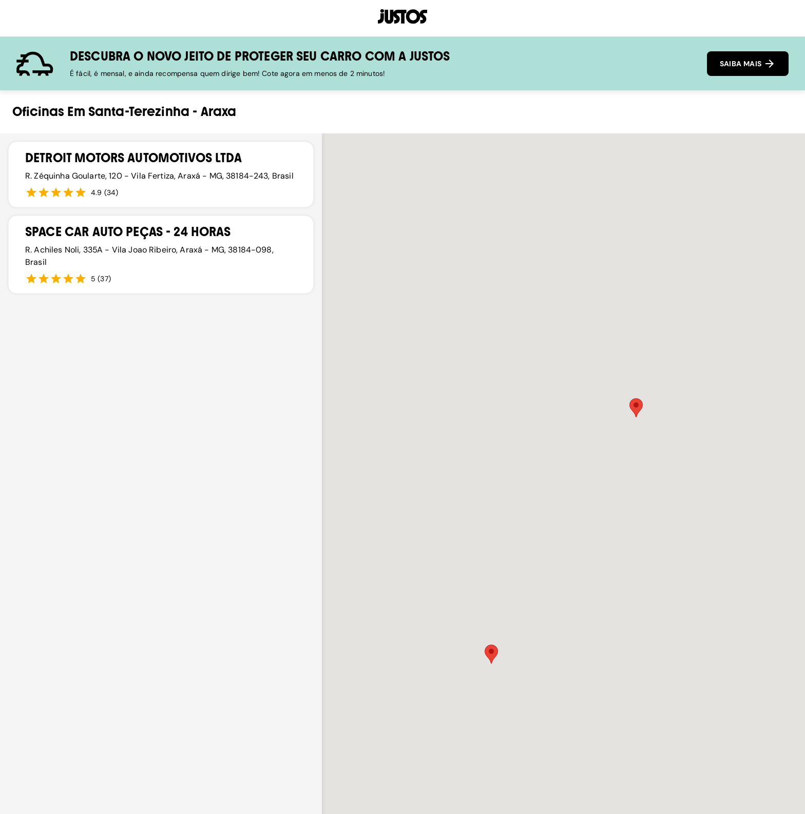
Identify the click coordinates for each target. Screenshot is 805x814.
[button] (491, 654)
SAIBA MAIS (747, 63)
